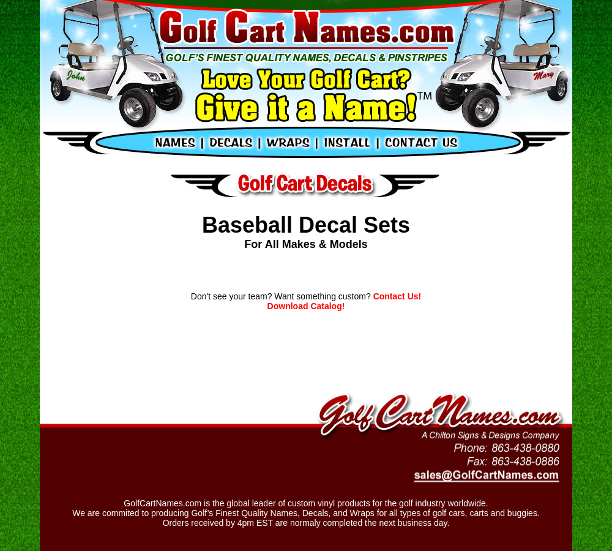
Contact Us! (396, 296)
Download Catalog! (306, 306)
